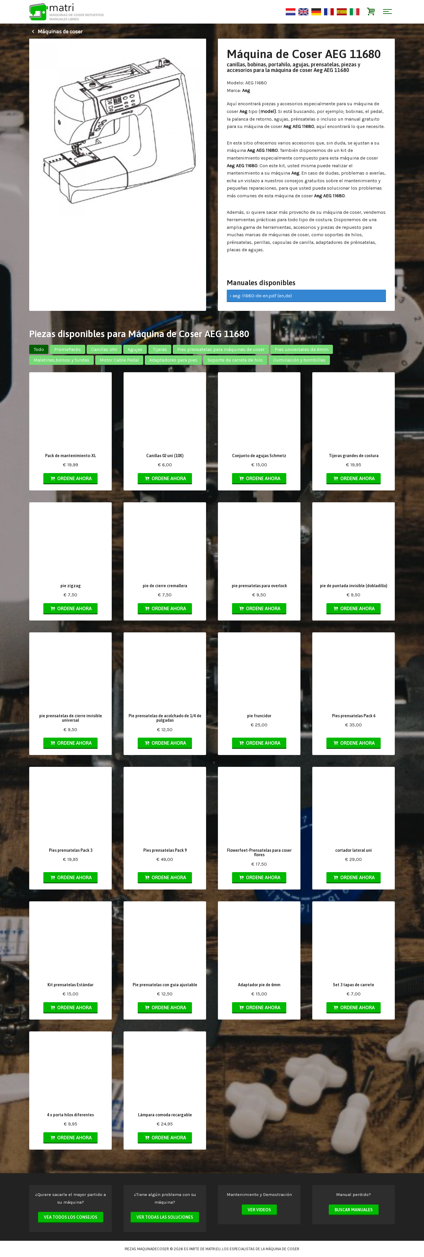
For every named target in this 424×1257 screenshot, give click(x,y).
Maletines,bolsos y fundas (61, 360)
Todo (39, 349)
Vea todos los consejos (70, 1217)
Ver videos (259, 1209)
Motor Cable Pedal (119, 360)
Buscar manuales (354, 1209)
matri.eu (213, 1249)
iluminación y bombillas (299, 360)
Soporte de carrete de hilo (235, 360)
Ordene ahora (70, 478)
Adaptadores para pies (173, 360)
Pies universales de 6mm (301, 349)
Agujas (135, 349)
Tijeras (160, 349)
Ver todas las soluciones (165, 1217)
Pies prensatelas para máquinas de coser (220, 349)
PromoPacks (67, 349)
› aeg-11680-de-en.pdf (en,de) (261, 295)
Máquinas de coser (55, 31)
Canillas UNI (104, 349)
